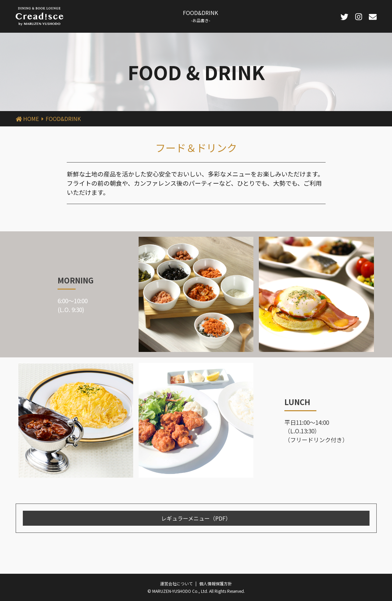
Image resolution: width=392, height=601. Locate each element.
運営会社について (176, 583)
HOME (31, 118)
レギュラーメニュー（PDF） (196, 518)
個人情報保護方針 (215, 583)
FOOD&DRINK (200, 16)
